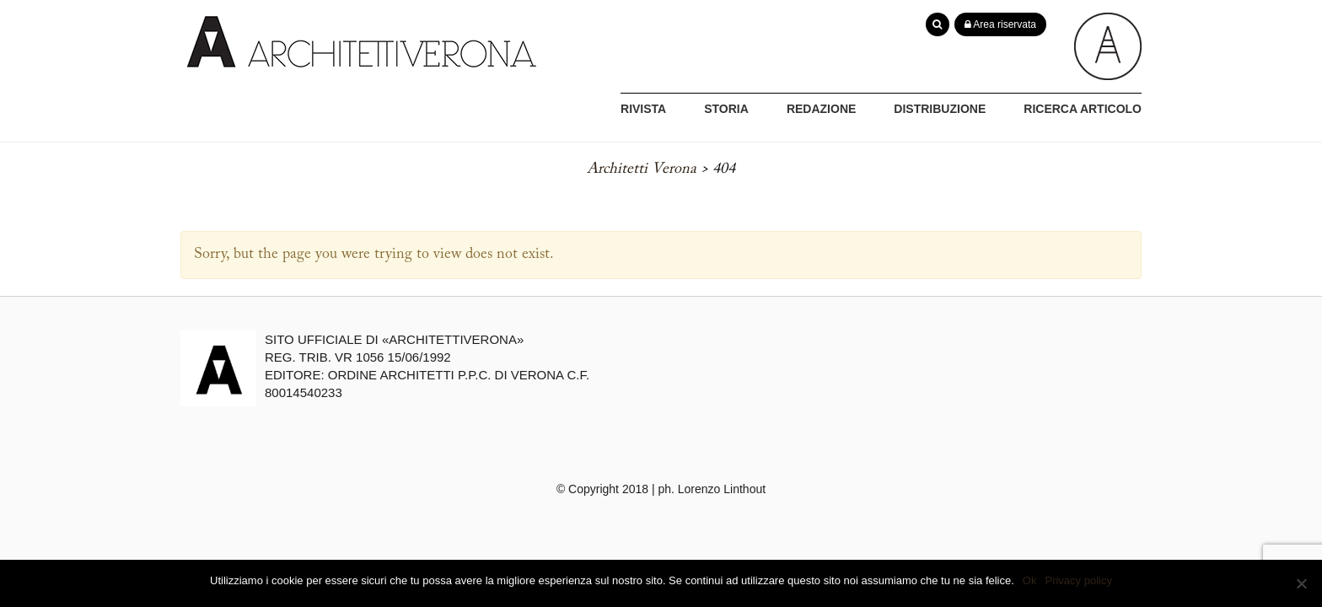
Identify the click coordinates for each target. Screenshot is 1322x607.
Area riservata (1000, 24)
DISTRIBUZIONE (940, 108)
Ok (1030, 580)
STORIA (726, 108)
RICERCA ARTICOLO (1083, 108)
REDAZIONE (821, 108)
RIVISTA (643, 108)
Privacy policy (1078, 580)
